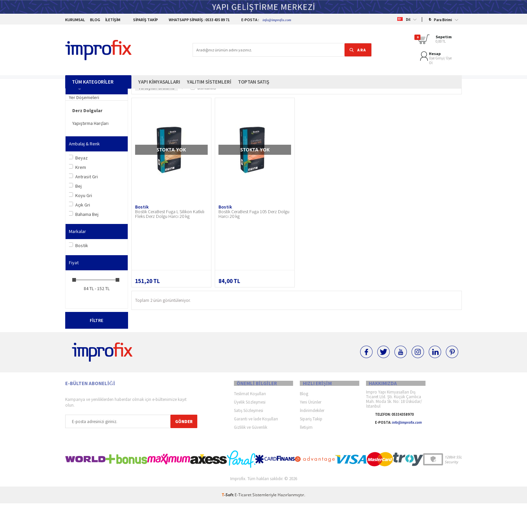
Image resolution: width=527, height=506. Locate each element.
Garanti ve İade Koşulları (256, 421)
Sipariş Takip (141, 19)
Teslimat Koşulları (250, 396)
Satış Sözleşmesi (248, 413)
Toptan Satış (253, 61)
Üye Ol (404, 41)
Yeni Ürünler (310, 405)
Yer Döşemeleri (84, 97)
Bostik (78, 245)
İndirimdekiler (312, 413)
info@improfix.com (276, 20)
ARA (353, 39)
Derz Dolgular (87, 110)
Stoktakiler (203, 88)
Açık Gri (79, 205)
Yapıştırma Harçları (90, 123)
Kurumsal (75, 19)
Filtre (96, 320)
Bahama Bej (83, 214)
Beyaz (78, 158)
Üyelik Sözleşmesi (250, 405)
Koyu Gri (80, 195)
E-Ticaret (243, 497)
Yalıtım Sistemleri (209, 61)
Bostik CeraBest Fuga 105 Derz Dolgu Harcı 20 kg (253, 214)
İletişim (112, 19)
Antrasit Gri (83, 177)
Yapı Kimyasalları (159, 61)
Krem (77, 167)
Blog (95, 19)
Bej (75, 186)
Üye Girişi (389, 41)
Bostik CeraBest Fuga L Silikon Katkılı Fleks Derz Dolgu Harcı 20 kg (169, 214)
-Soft (228, 497)
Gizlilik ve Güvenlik (250, 430)
